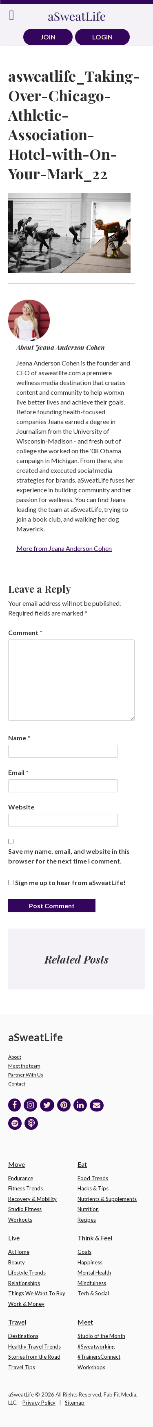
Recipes (87, 1219)
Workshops (91, 1367)
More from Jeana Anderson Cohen (64, 548)
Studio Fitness (25, 1209)
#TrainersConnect (99, 1356)
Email (18, 772)
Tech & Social (93, 1293)
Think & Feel (95, 1238)
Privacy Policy (38, 1402)
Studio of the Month (101, 1336)
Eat (82, 1164)
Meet (85, 1322)
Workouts (20, 1219)
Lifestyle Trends (27, 1272)
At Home (18, 1252)
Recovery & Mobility (32, 1199)
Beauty (16, 1262)
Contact (16, 1084)
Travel (17, 1322)
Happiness (90, 1262)
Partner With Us (25, 1075)
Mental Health (94, 1272)
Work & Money (26, 1304)
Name (19, 738)
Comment (25, 632)
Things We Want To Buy (36, 1293)
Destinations (23, 1336)
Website (21, 807)
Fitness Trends (25, 1188)
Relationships (24, 1283)
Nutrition (88, 1209)
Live (14, 1238)
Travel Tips (21, 1367)
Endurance (20, 1178)
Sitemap (74, 1402)
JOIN (47, 37)
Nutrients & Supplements (107, 1199)
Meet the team (24, 1066)
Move (16, 1164)
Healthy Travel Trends (34, 1346)
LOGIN (102, 37)
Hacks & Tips (93, 1188)
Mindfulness (92, 1283)
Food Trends (93, 1178)
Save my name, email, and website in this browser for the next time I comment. (69, 856)
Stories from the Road (34, 1356)
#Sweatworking (96, 1346)
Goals (84, 1252)
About (14, 1057)
